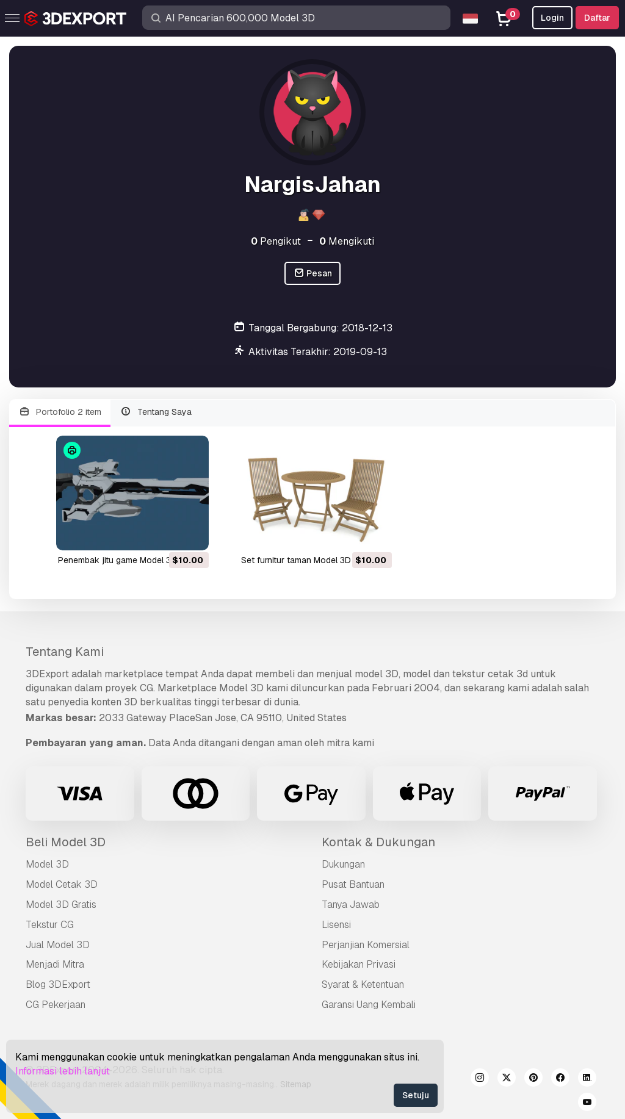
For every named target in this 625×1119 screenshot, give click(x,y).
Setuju (415, 1095)
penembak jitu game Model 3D (117, 560)
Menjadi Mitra (55, 964)
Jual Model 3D (58, 944)
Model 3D (47, 864)
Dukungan (343, 864)
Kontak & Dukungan (378, 842)
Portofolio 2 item (59, 412)
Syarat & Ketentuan (363, 984)
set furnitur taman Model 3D (296, 560)
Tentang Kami (65, 652)
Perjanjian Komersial (366, 944)
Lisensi (336, 924)
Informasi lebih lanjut (62, 1071)
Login (552, 17)
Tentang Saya (156, 412)
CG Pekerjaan (55, 1004)
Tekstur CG (50, 924)
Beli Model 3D (66, 842)
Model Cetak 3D (62, 884)
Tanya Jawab (351, 904)
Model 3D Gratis (61, 904)
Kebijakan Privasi (359, 964)
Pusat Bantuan (353, 884)
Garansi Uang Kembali (369, 1004)
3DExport (47, 673)
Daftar (597, 17)
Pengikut (276, 241)
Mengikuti (346, 241)
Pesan (313, 273)
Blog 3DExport (58, 984)
